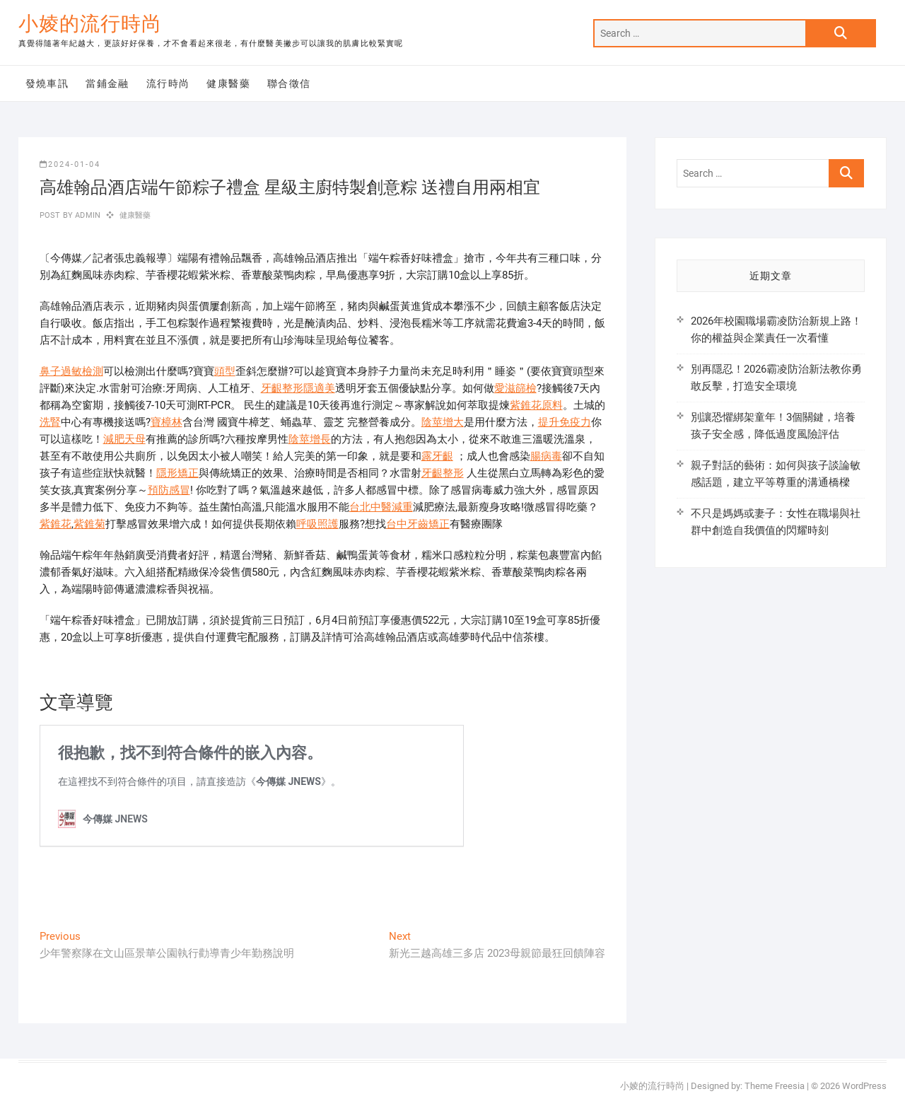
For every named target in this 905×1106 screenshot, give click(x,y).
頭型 (224, 371)
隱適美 (319, 388)
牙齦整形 (282, 388)
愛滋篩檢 (515, 388)
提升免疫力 (564, 422)
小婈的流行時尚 (90, 23)
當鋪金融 (107, 83)
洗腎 (50, 422)
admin (86, 215)
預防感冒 (169, 490)
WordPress (864, 1086)
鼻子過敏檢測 (71, 371)
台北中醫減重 (381, 507)
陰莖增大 (442, 422)
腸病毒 (546, 456)
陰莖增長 (309, 439)
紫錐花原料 (536, 405)
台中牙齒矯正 (418, 524)
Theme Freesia (775, 1086)
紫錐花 (55, 524)
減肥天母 (124, 439)
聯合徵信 (289, 83)
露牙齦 (437, 456)
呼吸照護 (317, 524)
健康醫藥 (228, 83)
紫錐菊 (89, 524)
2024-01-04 (70, 164)
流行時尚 (168, 83)
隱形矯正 (177, 473)
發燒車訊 (47, 83)
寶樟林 (166, 422)
